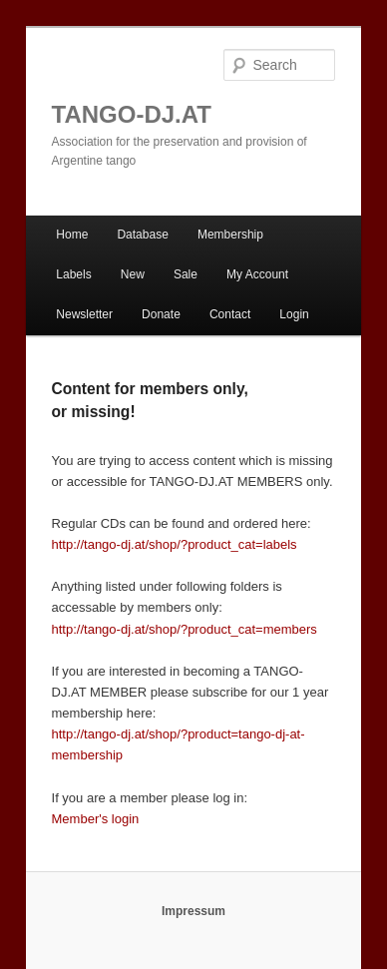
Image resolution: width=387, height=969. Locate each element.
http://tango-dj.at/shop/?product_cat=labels (174, 544)
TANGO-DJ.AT (131, 114)
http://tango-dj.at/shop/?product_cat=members (184, 629)
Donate (161, 314)
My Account (257, 274)
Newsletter (84, 314)
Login (293, 314)
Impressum (193, 911)
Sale (185, 274)
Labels (73, 274)
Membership (230, 235)
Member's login (96, 818)
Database (142, 235)
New (133, 274)
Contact (229, 314)
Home (72, 235)
